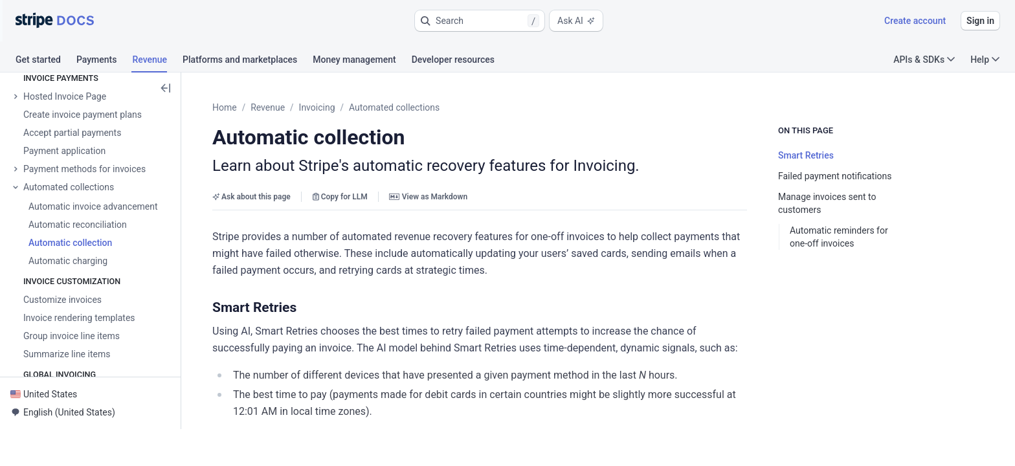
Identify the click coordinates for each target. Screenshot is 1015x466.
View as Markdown (460, 197)
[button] (479, 20)
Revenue (299, 107)
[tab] (46, 61)
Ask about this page (283, 196)
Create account (915, 21)
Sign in (980, 21)
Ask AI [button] (576, 21)
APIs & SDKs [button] (924, 59)
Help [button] (984, 59)
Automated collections (426, 107)
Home (256, 107)
